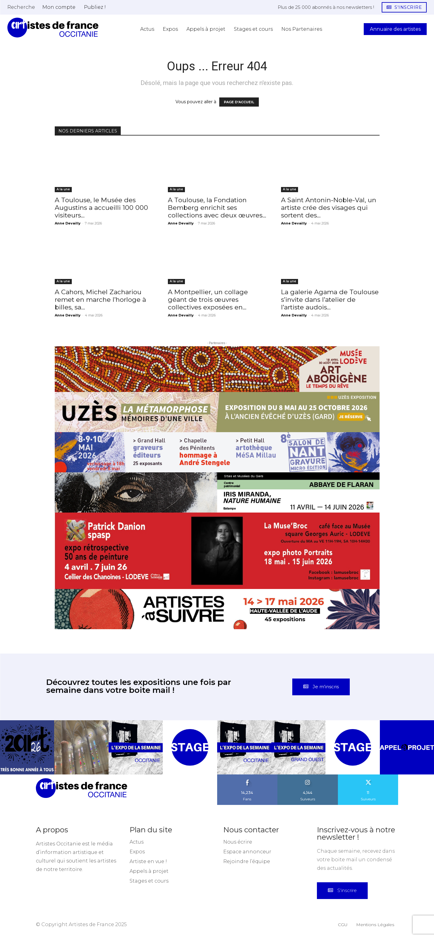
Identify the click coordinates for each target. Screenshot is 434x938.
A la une (63, 189)
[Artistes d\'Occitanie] (53, 27)
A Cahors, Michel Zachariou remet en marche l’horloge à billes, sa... (100, 299)
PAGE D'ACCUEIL (239, 102)
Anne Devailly (68, 223)
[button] (21, 7)
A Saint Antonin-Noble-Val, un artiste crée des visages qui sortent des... (328, 207)
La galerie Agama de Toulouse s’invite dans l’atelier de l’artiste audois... (330, 299)
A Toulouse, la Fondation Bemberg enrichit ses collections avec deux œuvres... (217, 207)
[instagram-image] (27, 747)
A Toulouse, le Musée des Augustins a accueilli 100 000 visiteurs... (101, 207)
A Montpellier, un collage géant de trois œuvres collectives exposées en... (208, 299)
